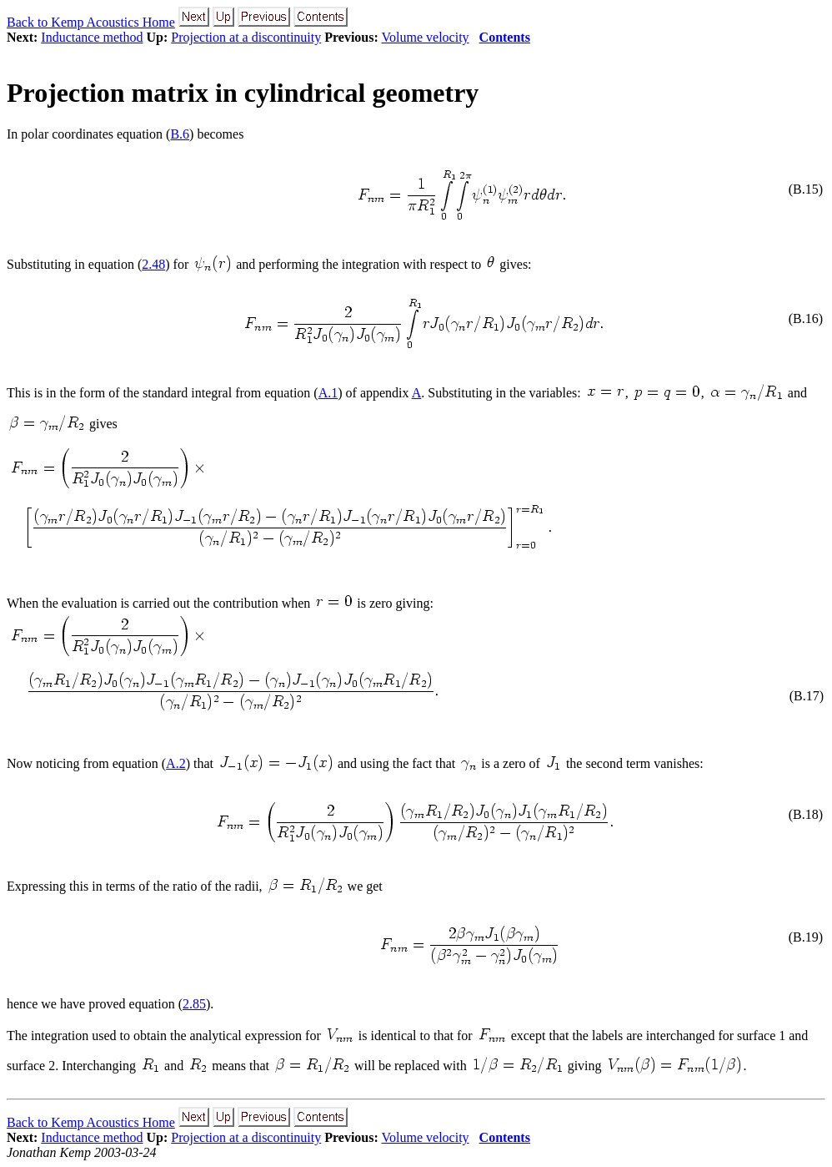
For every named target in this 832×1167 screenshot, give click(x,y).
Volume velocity (425, 37)
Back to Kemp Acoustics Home (91, 22)
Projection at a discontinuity (246, 37)
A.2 (176, 763)
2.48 (153, 264)
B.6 (179, 134)
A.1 (328, 393)
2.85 (194, 1004)
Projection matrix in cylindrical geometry (243, 93)
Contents (504, 37)
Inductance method (92, 37)
